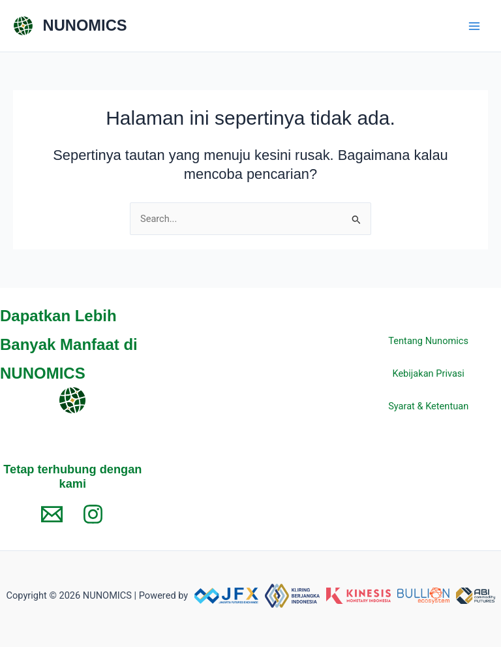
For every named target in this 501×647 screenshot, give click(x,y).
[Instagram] (93, 514)
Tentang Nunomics (428, 341)
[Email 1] (51, 514)
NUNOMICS (85, 25)
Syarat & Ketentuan (428, 406)
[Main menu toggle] (474, 26)
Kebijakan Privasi (428, 373)
